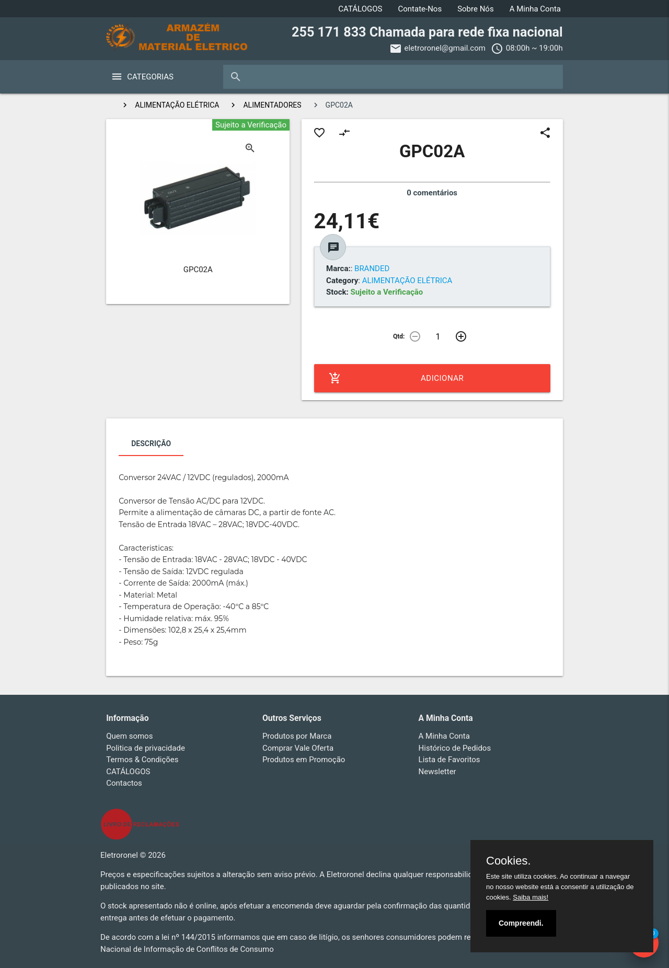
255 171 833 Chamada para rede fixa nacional (427, 32)
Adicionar (396, 378)
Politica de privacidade (145, 748)
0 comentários (432, 192)
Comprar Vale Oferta (297, 748)
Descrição (151, 443)
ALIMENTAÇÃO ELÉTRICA (177, 105)
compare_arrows (344, 132)
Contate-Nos (420, 9)
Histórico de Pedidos (455, 748)
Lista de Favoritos (449, 759)
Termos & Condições (142, 759)
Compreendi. (521, 923)
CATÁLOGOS (360, 9)
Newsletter (437, 771)
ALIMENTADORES (272, 105)
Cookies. (508, 861)
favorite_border (319, 132)
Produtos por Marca (296, 736)
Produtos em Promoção (303, 759)
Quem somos (129, 736)
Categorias (150, 76)
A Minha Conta (535, 9)
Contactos (124, 783)
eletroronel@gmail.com (445, 48)
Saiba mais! (530, 897)
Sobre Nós (475, 9)
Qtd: (399, 336)
